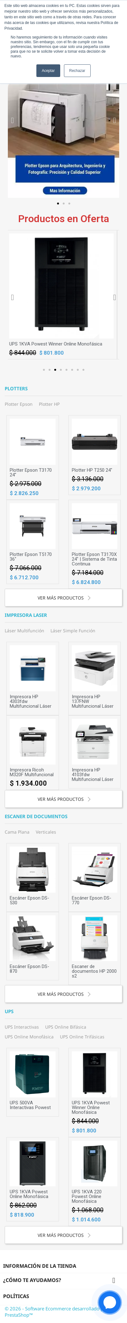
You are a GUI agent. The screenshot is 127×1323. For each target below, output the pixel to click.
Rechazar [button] (77, 70)
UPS (9, 1011)
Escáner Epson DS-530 (29, 900)
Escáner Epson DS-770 (91, 900)
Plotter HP (49, 404)
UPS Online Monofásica (29, 1037)
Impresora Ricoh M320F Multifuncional (32, 772)
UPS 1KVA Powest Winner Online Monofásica (57, 344)
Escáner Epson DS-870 (29, 969)
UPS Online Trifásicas (82, 1037)
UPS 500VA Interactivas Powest (30, 1105)
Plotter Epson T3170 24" (31, 472)
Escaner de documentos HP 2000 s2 (94, 971)
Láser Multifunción (24, 631)
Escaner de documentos (36, 816)
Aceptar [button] (48, 70)
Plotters (16, 389)
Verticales (46, 832)
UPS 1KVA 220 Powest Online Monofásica (87, 1196)
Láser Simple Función (72, 631)
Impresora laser (26, 615)
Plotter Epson (19, 404)
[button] (58, 203)
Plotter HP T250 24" (92, 470)
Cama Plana (17, 832)
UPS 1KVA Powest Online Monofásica (29, 1194)
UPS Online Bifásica (65, 1027)
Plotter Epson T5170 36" (31, 557)
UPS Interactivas (22, 1027)
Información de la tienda (39, 1265)
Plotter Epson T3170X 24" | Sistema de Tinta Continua (94, 559)
